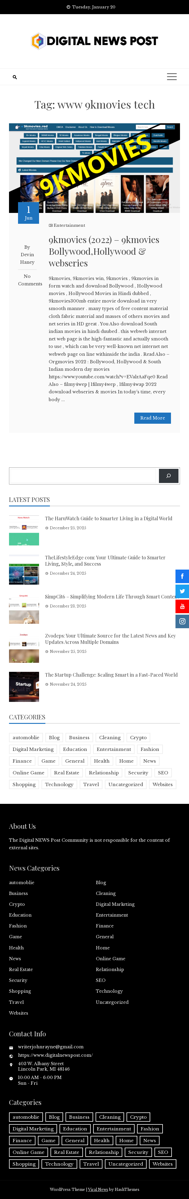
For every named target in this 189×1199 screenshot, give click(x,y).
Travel (16, 1002)
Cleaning (106, 893)
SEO (100, 980)
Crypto (17, 904)
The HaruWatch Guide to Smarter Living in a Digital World (108, 518)
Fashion (18, 926)
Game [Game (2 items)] (48, 761)
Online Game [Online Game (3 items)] (28, 773)
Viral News (98, 1189)
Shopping (20, 991)
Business (18, 893)
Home (103, 948)
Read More (152, 418)
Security (18, 980)
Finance (105, 926)
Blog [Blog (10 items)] (54, 737)
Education (20, 915)
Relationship (110, 969)
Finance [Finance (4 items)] (22, 761)
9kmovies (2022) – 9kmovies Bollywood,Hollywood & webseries (104, 251)
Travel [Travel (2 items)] (91, 784)
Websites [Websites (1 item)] (163, 784)
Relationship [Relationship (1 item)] (104, 773)
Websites (18, 1013)
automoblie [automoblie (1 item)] (26, 737)
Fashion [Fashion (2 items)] (150, 749)
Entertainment (69, 225)
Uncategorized (112, 1002)
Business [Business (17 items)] (79, 737)
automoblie (21, 882)
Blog (101, 882)
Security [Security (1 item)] (138, 773)
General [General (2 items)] (74, 761)
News (15, 958)
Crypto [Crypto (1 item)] (138, 737)
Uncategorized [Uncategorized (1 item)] (125, 784)
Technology (109, 991)
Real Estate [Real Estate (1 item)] (66, 773)
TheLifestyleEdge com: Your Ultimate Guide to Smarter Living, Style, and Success (105, 560)
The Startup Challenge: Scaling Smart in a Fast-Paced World (111, 675)
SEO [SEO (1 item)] (163, 773)
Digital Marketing (115, 904)
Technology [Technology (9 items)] (59, 784)
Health (16, 948)
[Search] (168, 476)
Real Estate (21, 969)
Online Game (110, 958)
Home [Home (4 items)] (126, 761)
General (105, 936)
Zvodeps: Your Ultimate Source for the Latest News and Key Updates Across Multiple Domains (110, 638)
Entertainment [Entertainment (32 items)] (114, 749)
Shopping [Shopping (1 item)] (24, 784)
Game (15, 936)
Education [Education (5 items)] (75, 749)
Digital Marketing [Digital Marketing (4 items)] (33, 749)
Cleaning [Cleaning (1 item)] (109, 737)
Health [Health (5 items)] (102, 761)
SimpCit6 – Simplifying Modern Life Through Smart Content (112, 596)
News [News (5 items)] (149, 761)
